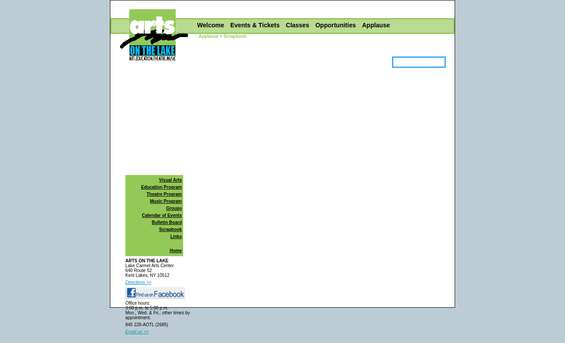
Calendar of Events (162, 215)
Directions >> (138, 282)
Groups (174, 208)
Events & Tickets (255, 25)
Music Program (166, 201)
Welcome (210, 25)
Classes (297, 25)
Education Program (161, 187)
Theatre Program (164, 194)
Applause (376, 25)
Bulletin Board (167, 222)
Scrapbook (170, 229)
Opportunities (335, 25)
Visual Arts (170, 180)
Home (176, 250)
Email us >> (137, 331)
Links (176, 236)
